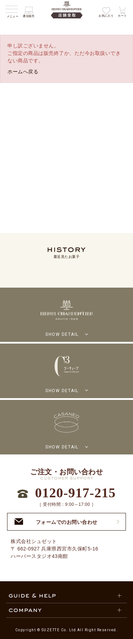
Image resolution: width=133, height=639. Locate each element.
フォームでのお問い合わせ (56, 521)
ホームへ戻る (22, 71)
